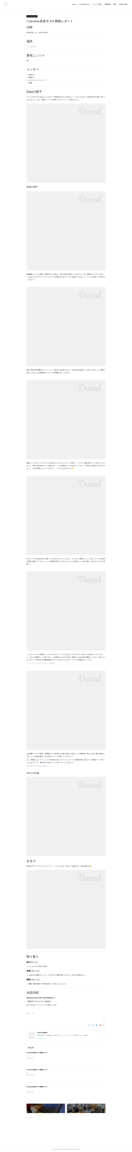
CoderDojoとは (84, 4)
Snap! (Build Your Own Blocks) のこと (39, 766)
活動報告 (108, 4)
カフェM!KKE (31, 46)
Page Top (66, 1141)
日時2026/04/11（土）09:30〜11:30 (36, 1073)
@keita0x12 (42, 80)
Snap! (42, 760)
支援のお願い (123, 4)
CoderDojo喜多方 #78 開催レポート (37, 1052)
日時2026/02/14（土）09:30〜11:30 (36, 1090)
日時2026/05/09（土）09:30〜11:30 (36, 1056)
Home (74, 4)
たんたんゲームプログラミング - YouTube (41, 663)
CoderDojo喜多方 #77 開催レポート (37, 1069)
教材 (114, 4)
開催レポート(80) (30, 1013)
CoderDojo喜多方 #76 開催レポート (37, 1086)
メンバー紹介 (97, 4)
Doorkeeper (40, 1005)
